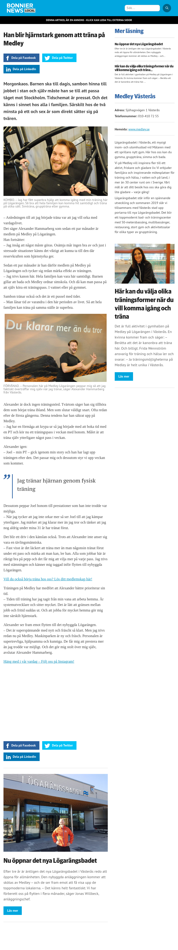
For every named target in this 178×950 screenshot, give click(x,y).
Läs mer (12, 910)
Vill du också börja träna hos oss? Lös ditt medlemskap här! (47, 579)
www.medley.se (138, 129)
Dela (23, 58)
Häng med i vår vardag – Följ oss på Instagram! (38, 661)
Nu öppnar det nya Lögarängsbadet (50, 860)
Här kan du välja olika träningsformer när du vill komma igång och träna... (144, 68)
